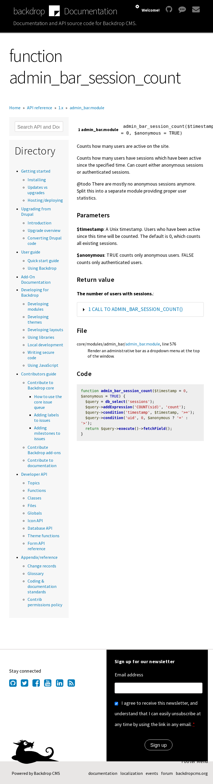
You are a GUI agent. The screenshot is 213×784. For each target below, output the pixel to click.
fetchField (154, 429)
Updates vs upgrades (38, 189)
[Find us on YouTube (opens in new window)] (50, 684)
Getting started (35, 171)
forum (167, 773)
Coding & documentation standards (42, 586)
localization (131, 773)
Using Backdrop (42, 268)
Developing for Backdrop (35, 292)
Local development (45, 344)
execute (126, 429)
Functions (37, 490)
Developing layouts (45, 329)
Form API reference (36, 545)
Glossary (36, 573)
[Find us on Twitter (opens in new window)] (26, 684)
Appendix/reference (39, 557)
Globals (35, 513)
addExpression (117, 407)
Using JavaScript (43, 365)
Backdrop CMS (47, 773)
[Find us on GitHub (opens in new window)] (15, 684)
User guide (30, 252)
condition (113, 413)
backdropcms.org (192, 773)
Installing (37, 179)
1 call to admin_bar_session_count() (135, 309)
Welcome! (150, 10)
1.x (60, 107)
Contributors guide (38, 373)
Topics (34, 482)
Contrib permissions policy (45, 602)
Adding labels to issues (46, 417)
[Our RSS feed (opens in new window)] (73, 684)
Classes (34, 498)
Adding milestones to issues (47, 433)
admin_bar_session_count (126, 391)
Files (32, 505)
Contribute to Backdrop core (41, 385)
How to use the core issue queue (48, 402)
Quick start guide (43, 260)
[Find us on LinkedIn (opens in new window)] (62, 684)
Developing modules (38, 306)
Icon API (35, 520)
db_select (115, 402)
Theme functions (43, 535)
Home (15, 107)
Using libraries (41, 337)
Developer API (34, 474)
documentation (102, 773)
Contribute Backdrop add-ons (44, 449)
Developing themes (38, 319)
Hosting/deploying (45, 200)
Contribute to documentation (42, 462)
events (152, 773)
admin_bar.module (87, 107)
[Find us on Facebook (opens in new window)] (38, 684)
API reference (39, 107)
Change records (42, 566)
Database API (40, 528)
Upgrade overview (44, 230)
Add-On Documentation (36, 279)
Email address (129, 675)
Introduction (39, 222)
